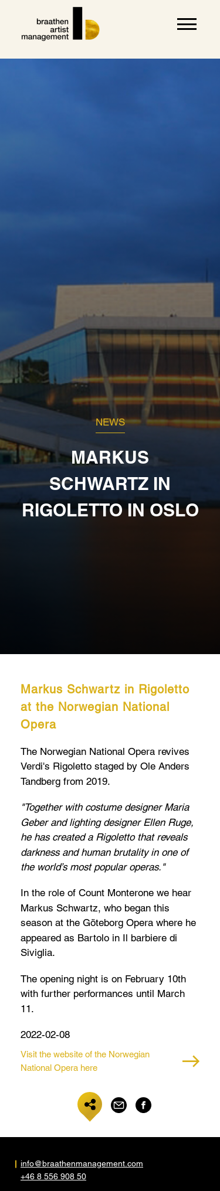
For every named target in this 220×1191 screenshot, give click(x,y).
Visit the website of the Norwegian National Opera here (110, 1061)
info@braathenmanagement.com (65, 1163)
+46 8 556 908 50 (53, 1176)
